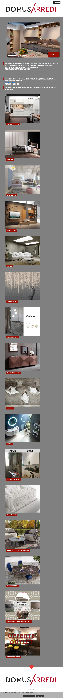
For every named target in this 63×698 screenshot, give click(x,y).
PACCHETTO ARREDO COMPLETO (19, 621)
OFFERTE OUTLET (13, 657)
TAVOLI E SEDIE (12, 586)
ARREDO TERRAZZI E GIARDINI (18, 550)
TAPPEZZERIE (12, 302)
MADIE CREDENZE (13, 373)
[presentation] (7, 39)
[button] (56, 2)
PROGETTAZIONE (13, 479)
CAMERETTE (11, 195)
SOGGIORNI (11, 231)
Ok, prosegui (39, 696)
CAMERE (10, 160)
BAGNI (9, 444)
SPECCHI (10, 408)
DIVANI (9, 266)
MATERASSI (11, 515)
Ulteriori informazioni (29, 696)
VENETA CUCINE (13, 124)
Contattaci (53, 54)
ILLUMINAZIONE (12, 337)
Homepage (31, 689)
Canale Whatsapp (11, 82)
